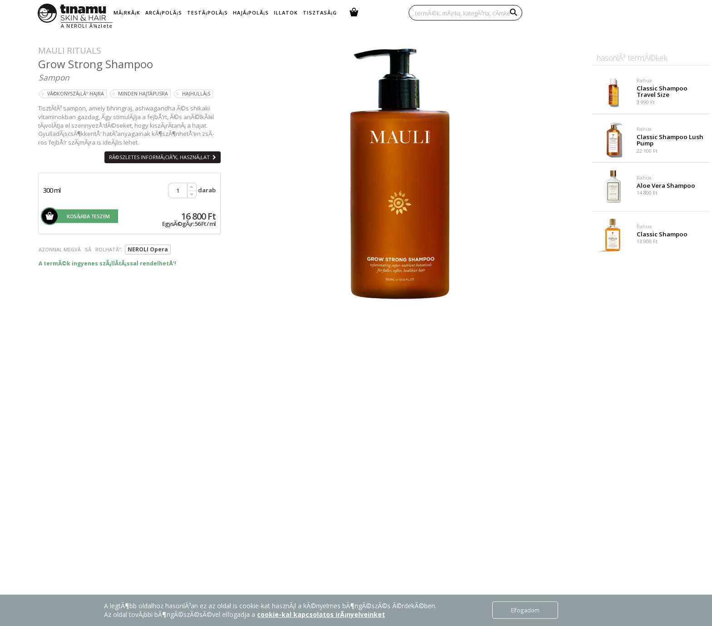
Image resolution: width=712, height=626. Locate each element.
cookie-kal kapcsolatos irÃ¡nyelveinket (321, 614)
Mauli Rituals (69, 50)
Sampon (54, 77)
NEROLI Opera (148, 249)
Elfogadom (525, 610)
